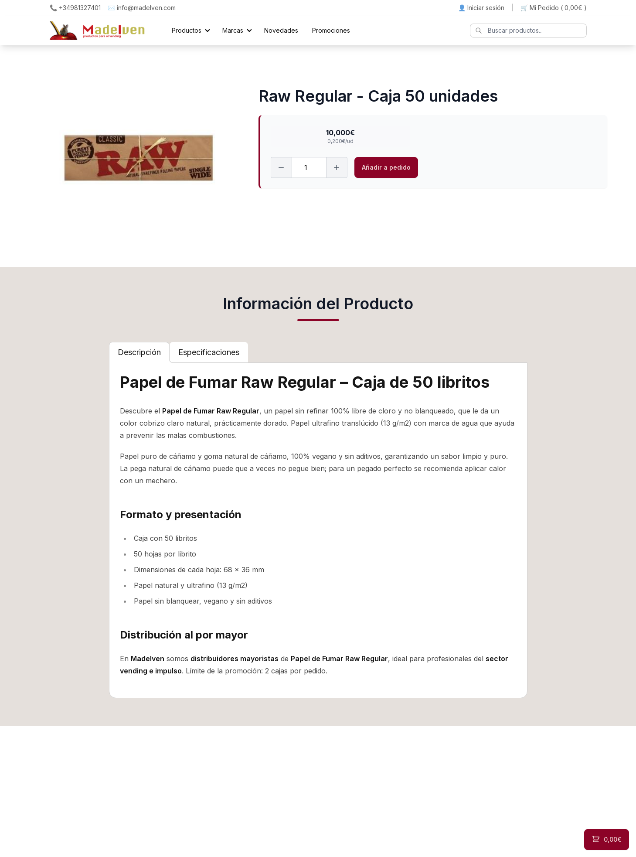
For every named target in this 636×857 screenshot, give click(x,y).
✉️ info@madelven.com (142, 7)
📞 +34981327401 (75, 7)
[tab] (139, 352)
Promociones (331, 30)
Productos (186, 30)
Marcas (232, 30)
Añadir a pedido (386, 167)
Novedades (281, 30)
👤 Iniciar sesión (481, 7)
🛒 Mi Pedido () (553, 7)
